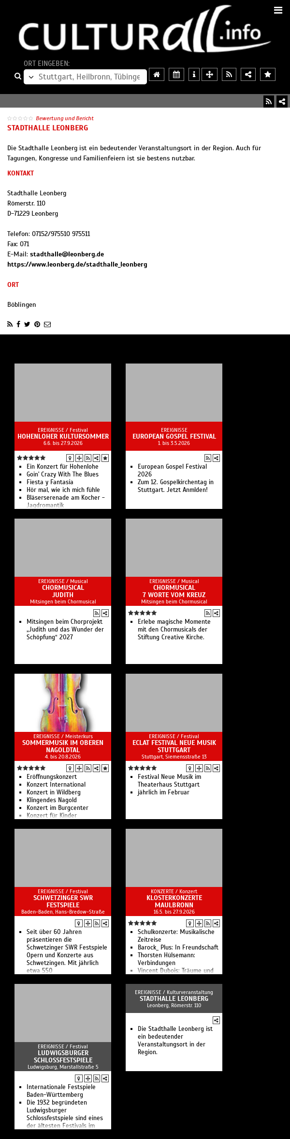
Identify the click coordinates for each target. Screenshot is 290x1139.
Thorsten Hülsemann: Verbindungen (166, 959)
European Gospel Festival (174, 436)
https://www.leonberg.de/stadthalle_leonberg (77, 264)
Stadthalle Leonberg (174, 998)
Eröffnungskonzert (52, 777)
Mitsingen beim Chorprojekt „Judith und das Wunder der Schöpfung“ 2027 (65, 629)
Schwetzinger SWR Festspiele (63, 901)
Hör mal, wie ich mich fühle (63, 490)
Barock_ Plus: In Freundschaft (178, 947)
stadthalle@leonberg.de (67, 254)
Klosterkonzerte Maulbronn (174, 901)
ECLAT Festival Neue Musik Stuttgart (174, 746)
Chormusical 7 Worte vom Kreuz (174, 591)
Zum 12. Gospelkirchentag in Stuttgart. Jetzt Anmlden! (176, 486)
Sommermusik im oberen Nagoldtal (62, 746)
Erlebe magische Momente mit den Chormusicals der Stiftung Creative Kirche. (174, 629)
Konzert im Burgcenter (57, 808)
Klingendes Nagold (52, 800)
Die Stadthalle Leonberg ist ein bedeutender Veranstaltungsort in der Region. (175, 1040)
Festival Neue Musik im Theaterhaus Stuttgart (169, 781)
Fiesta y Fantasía (50, 482)
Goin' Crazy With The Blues (63, 474)
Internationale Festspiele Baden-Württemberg (61, 1091)
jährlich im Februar (163, 792)
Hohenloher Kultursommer (63, 436)
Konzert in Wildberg (54, 792)
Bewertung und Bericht (65, 118)
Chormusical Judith (63, 591)
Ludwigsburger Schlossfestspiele (63, 1056)
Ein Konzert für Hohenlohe (63, 467)
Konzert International (56, 785)
